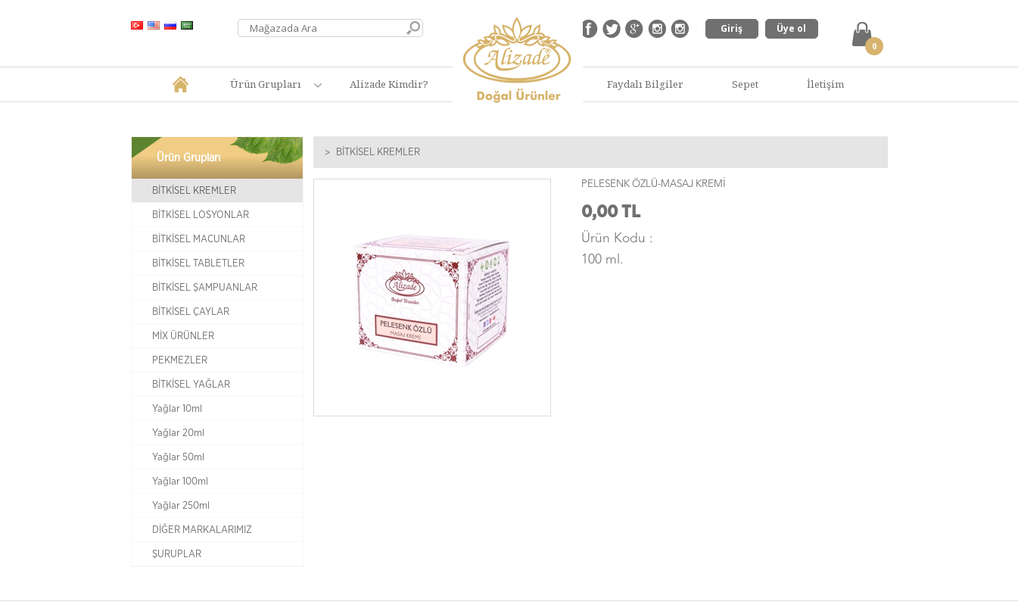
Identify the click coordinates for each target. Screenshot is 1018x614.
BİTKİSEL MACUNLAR (198, 239)
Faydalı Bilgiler (645, 84)
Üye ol (791, 28)
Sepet (745, 84)
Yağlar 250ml (181, 505)
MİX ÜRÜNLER (183, 336)
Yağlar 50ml (178, 457)
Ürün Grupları (265, 84)
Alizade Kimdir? (389, 84)
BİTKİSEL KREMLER (194, 190)
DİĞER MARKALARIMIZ (202, 530)
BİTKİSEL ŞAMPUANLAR (204, 287)
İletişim (825, 84)
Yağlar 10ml (177, 409)
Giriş (731, 28)
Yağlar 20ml (178, 433)
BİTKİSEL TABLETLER (198, 263)
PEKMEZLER (179, 360)
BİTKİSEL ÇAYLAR (190, 312)
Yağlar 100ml (180, 481)
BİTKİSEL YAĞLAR (191, 384)
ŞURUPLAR (176, 554)
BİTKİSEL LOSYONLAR (200, 215)
